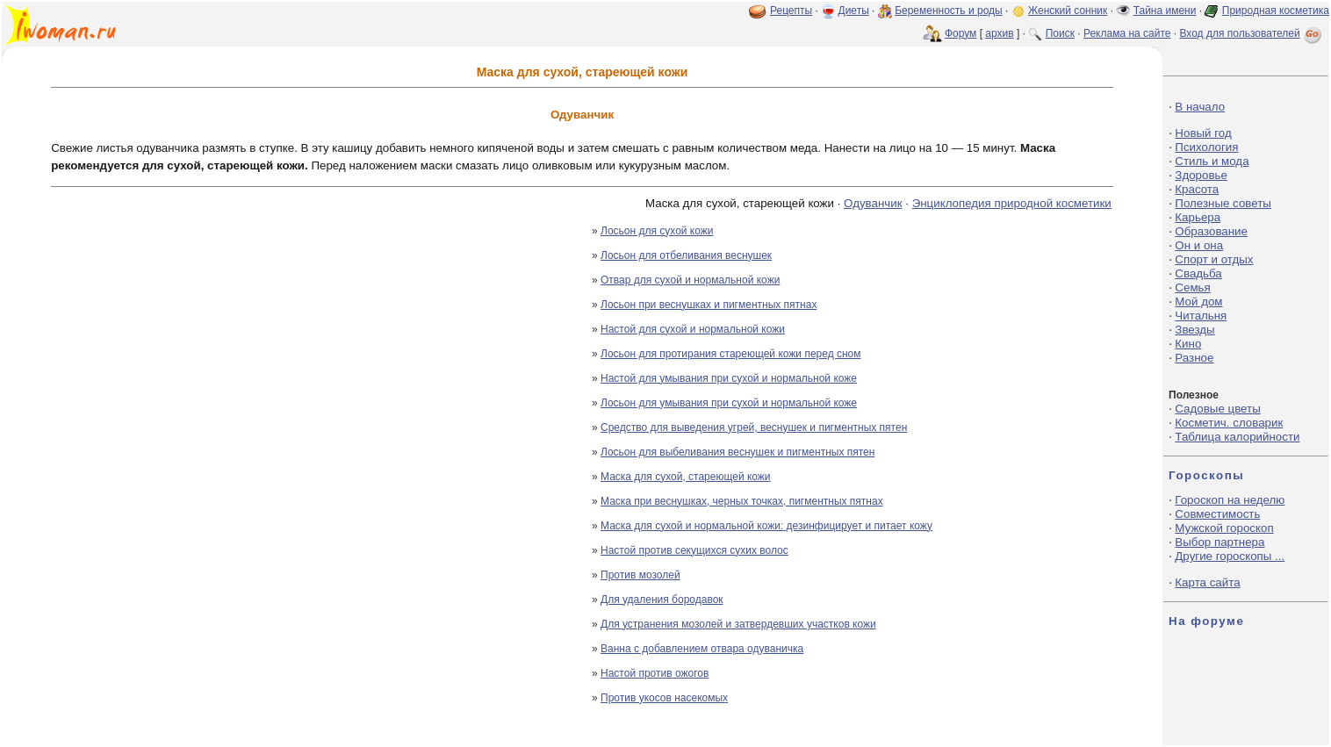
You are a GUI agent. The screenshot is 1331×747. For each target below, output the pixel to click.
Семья (1192, 287)
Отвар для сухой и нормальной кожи (690, 280)
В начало (1200, 106)
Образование (1211, 231)
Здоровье (1201, 175)
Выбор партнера (1219, 542)
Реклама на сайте (1127, 33)
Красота (1197, 189)
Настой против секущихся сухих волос (694, 550)
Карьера (1197, 217)
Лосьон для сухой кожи (657, 231)
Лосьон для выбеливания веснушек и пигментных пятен (737, 452)
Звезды (1194, 329)
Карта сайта (1207, 582)
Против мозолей (640, 575)
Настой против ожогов (655, 673)
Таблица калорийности (1237, 436)
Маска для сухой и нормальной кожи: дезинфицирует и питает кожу (766, 526)
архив (999, 33)
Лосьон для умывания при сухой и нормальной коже (729, 403)
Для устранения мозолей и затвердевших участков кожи (738, 624)
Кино (1188, 343)
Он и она (1199, 245)
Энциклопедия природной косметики (1012, 203)
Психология (1206, 147)
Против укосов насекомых (664, 698)
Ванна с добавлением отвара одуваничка (702, 649)
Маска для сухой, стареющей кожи (686, 476)
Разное (1194, 357)
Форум (960, 33)
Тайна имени (1165, 10)
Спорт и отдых (1214, 259)
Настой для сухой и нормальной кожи (693, 329)
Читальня (1201, 315)
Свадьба (1198, 273)
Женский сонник (1067, 10)
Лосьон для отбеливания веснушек (686, 255)
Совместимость (1217, 514)
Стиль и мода (1211, 161)
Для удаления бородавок (662, 599)
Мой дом (1198, 301)
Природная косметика (1275, 10)
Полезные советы (1223, 203)
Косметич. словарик (1229, 422)
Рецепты (791, 10)
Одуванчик (873, 203)
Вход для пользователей (1252, 33)
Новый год (1203, 133)
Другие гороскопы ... (1229, 556)
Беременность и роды (949, 10)
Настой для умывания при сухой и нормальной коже (729, 378)
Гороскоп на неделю (1229, 499)
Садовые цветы (1217, 408)
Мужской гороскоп (1224, 528)
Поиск (1060, 33)
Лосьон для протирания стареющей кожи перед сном (731, 354)
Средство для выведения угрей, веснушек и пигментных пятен (754, 427)
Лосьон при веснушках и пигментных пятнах (709, 304)
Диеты (853, 10)
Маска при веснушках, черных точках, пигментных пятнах (742, 501)
